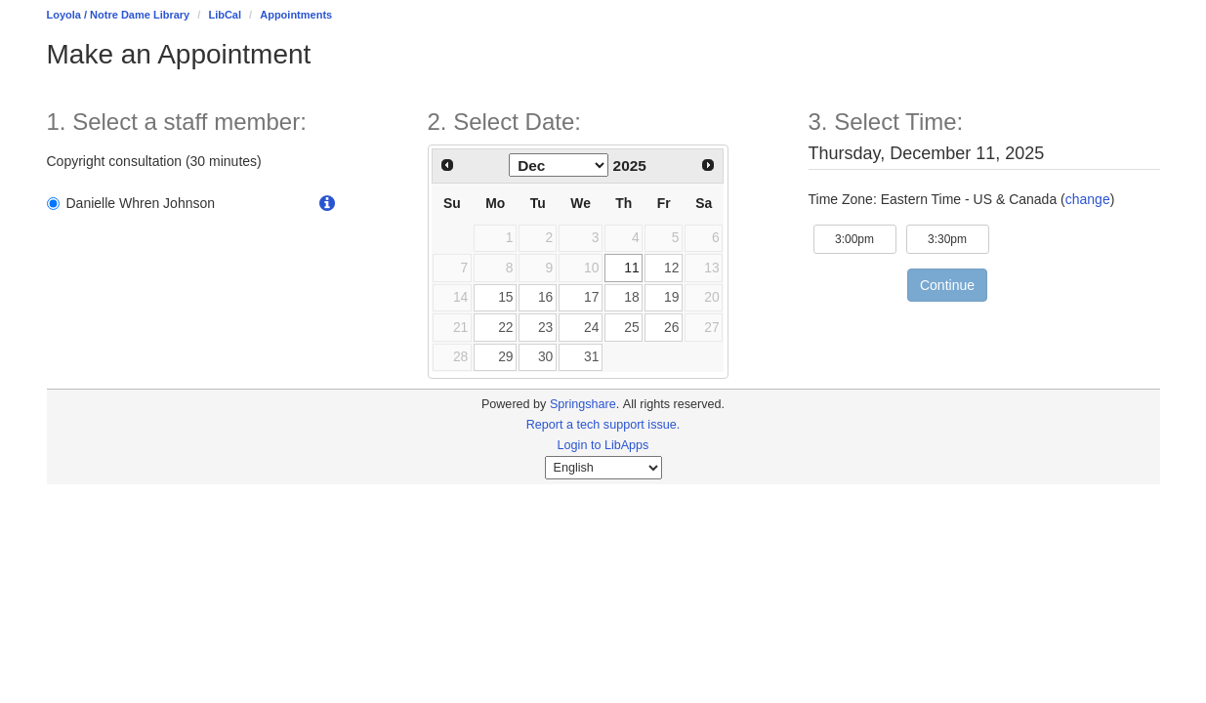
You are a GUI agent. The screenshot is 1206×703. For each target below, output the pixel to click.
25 (631, 327)
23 (545, 327)
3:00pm (865, 237)
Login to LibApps (603, 445)
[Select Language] (603, 467)
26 (671, 327)
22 (505, 327)
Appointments (296, 15)
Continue (947, 285)
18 (631, 297)
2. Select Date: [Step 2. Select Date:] (504, 122)
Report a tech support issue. (603, 425)
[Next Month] (708, 165)
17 (591, 297)
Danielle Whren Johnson (131, 203)
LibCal (224, 15)
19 (671, 297)
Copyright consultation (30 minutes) (154, 161)
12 (671, 267)
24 (591, 327)
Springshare (583, 404)
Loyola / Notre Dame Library (118, 15)
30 (545, 356)
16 (545, 297)
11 (631, 267)
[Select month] (558, 165)
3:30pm (958, 237)
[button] (327, 203)
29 (505, 356)
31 (591, 356)
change (1087, 199)
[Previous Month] (448, 165)
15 (505, 297)
